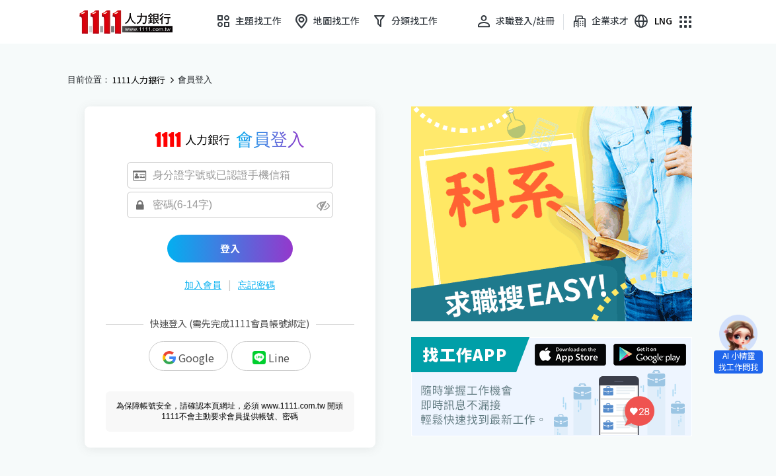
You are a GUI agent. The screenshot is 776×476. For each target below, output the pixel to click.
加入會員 (202, 285)
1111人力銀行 (138, 80)
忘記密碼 (256, 285)
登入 (230, 248)
